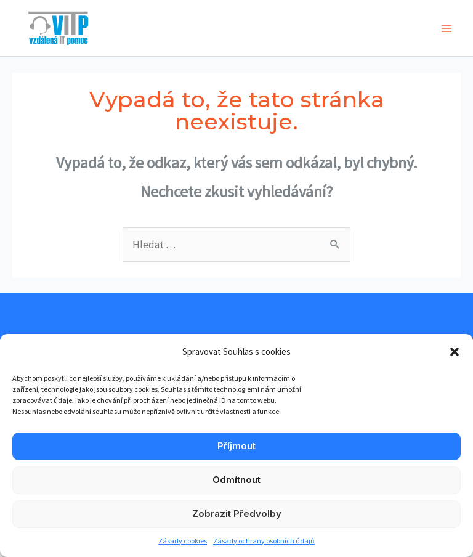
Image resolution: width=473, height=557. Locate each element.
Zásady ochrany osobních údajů (264, 540)
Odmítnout (236, 480)
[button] (454, 352)
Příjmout (236, 446)
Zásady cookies (182, 540)
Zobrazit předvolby (236, 513)
